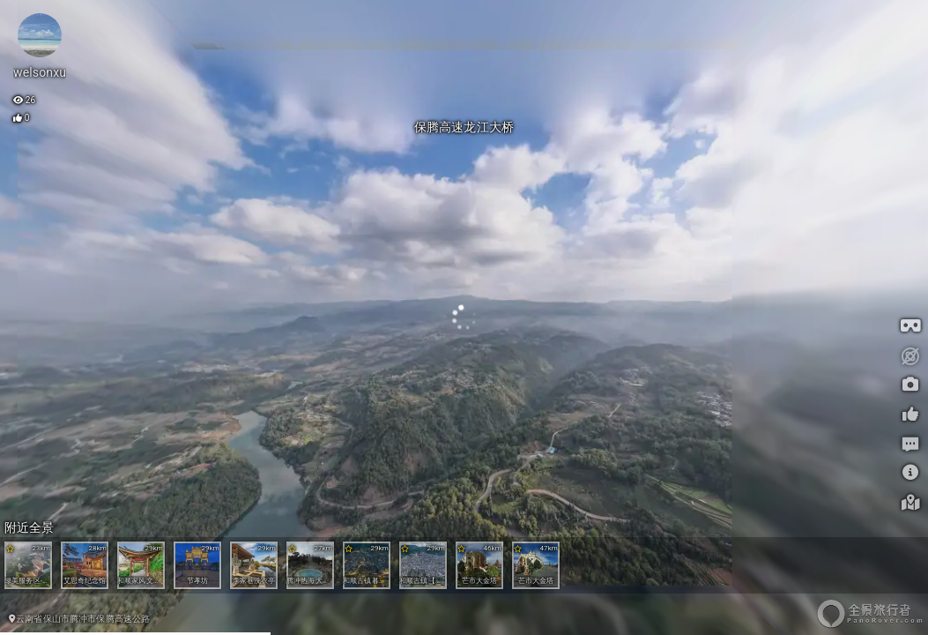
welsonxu (39, 72)
